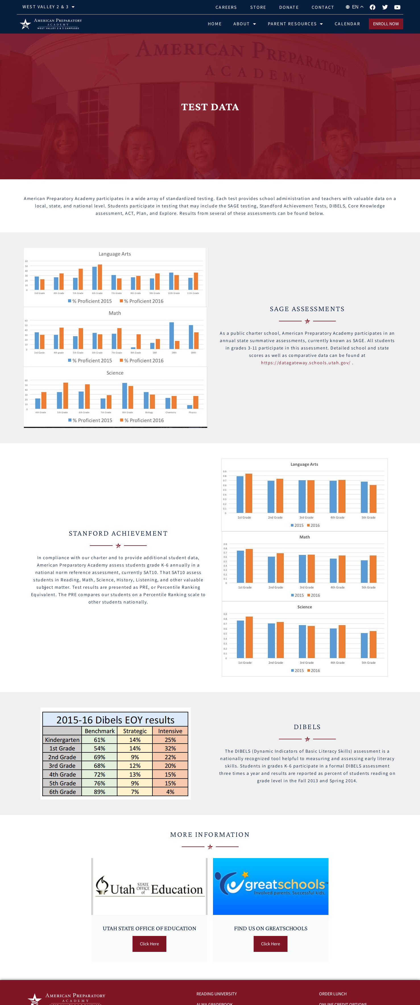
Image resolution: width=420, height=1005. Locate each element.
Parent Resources (295, 24)
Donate (289, 7)
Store (258, 7)
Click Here (149, 944)
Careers (226, 7)
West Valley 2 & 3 (48, 7)
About (244, 24)
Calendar (347, 24)
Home (215, 24)
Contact (323, 7)
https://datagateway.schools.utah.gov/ (306, 363)
